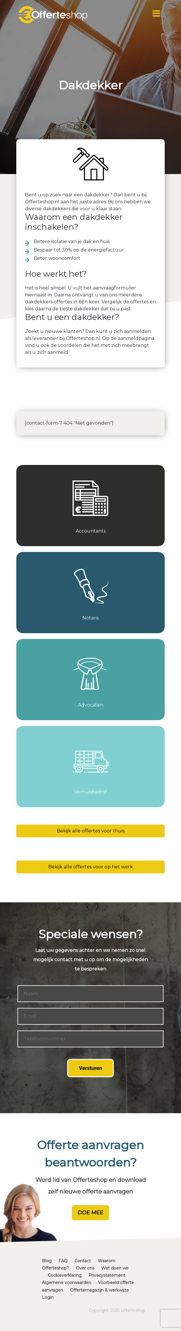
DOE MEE (90, 1212)
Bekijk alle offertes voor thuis (91, 831)
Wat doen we (115, 1268)
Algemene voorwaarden (66, 1282)
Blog (47, 1260)
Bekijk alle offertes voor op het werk (90, 867)
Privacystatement (106, 1275)
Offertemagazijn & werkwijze (99, 1290)
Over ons (85, 1268)
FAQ (63, 1260)
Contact (82, 1260)
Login (48, 1297)
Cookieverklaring (64, 1275)
